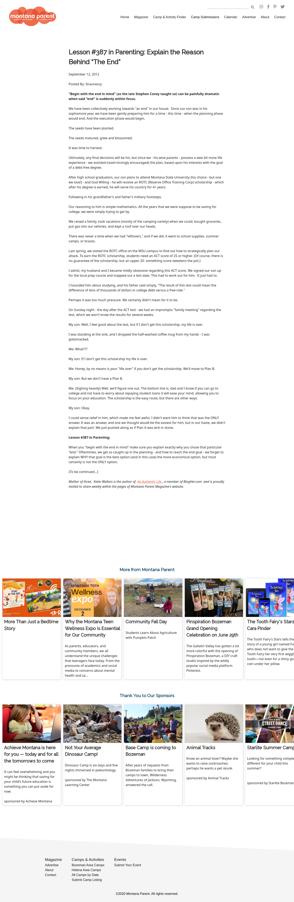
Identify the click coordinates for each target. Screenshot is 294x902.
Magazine (141, 17)
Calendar (230, 17)
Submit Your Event (127, 865)
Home (124, 17)
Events (120, 859)
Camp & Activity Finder (169, 17)
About (265, 17)
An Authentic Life (149, 481)
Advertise (249, 17)
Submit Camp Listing (87, 880)
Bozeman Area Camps (88, 865)
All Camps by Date (85, 875)
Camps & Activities (88, 859)
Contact (279, 17)
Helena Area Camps (86, 870)
